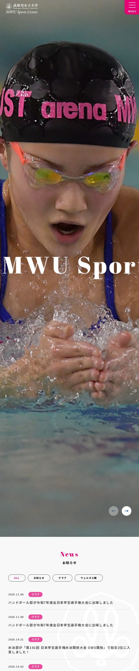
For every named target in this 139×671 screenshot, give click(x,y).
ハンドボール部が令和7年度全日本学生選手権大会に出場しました (60, 602)
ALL (16, 577)
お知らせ (39, 577)
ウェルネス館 (89, 577)
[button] (126, 511)
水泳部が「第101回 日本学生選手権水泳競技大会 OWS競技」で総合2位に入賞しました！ (69, 649)
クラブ (62, 577)
